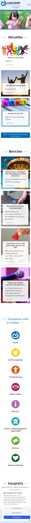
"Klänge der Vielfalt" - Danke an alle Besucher (15, 284)
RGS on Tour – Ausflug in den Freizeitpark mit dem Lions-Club (15, 174)
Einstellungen (16, 513)
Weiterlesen (9, 64)
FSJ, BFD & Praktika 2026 (15, 85)
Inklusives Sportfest (15, 57)
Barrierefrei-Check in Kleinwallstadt (15, 207)
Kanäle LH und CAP (15, 113)
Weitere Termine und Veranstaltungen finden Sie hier (16, 135)
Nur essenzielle (17, 508)
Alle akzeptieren (16, 517)
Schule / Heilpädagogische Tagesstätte (15, 429)
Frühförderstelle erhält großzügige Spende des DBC (15, 245)
